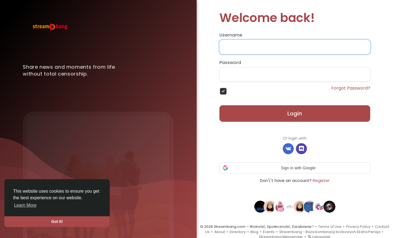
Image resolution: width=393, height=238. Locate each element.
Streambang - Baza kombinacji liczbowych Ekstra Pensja (329, 231)
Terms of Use (329, 226)
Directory (238, 231)
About (219, 231)
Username (230, 35)
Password (230, 63)
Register (321, 180)
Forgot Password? (350, 88)
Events (269, 231)
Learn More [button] (25, 205)
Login (294, 113)
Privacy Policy (358, 226)
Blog (254, 231)
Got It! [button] (57, 221)
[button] (294, 167)
